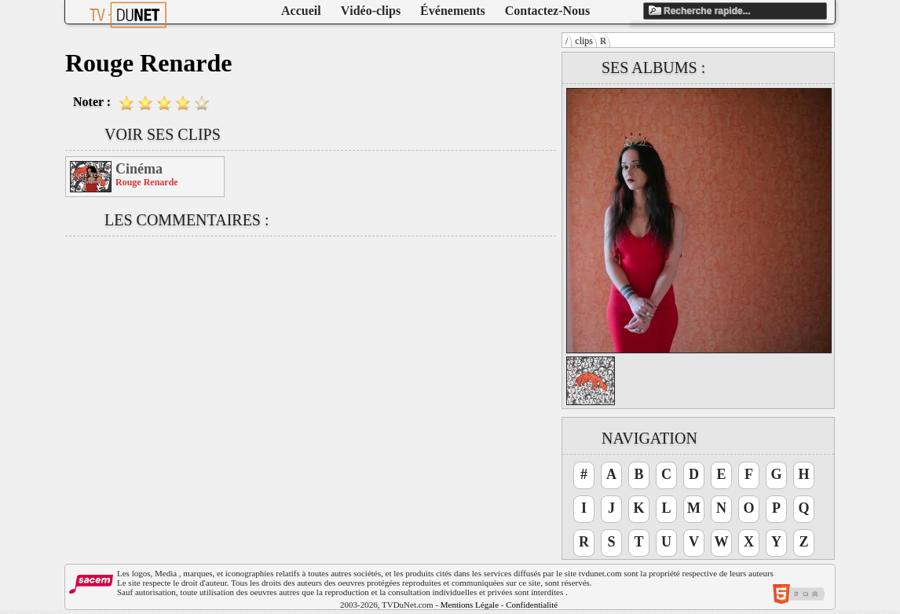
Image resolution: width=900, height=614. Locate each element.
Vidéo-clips (371, 10)
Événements (452, 10)
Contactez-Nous (547, 10)
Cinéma (139, 169)
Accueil (301, 10)
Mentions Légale (470, 604)
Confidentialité (532, 604)
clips (584, 40)
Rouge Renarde (146, 182)
